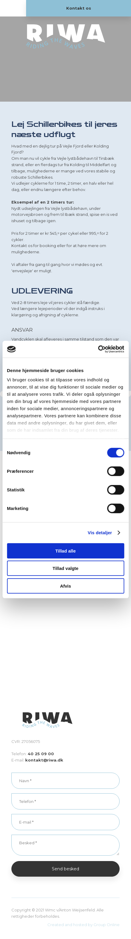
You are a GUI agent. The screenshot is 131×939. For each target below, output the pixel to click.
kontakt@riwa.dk (44, 760)
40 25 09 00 (41, 753)
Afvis (65, 585)
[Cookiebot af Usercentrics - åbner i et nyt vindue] (98, 349)
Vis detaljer (100, 532)
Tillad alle (65, 550)
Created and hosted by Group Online (83, 924)
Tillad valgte (65, 568)
